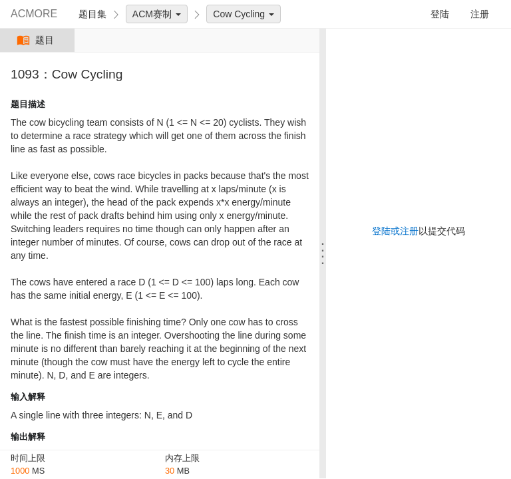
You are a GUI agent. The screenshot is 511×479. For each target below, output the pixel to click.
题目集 (92, 14)
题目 (37, 40)
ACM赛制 (156, 14)
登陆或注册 (395, 231)
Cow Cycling (243, 14)
